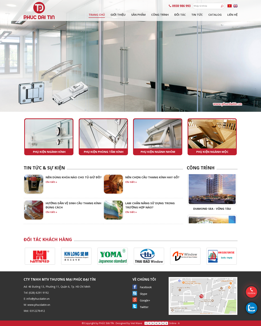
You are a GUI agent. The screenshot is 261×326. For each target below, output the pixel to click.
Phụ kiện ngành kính (49, 152)
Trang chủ (97, 14)
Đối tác (180, 14)
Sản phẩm (138, 14)
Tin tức (197, 14)
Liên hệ (232, 14)
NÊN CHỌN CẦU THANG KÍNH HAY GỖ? (152, 177)
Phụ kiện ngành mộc (212, 152)
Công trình (160, 14)
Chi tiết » (51, 182)
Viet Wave (136, 323)
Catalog (215, 14)
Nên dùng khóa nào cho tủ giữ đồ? (74, 177)
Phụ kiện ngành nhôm (158, 152)
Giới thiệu (118, 14)
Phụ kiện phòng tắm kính (103, 152)
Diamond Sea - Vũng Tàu (212, 210)
